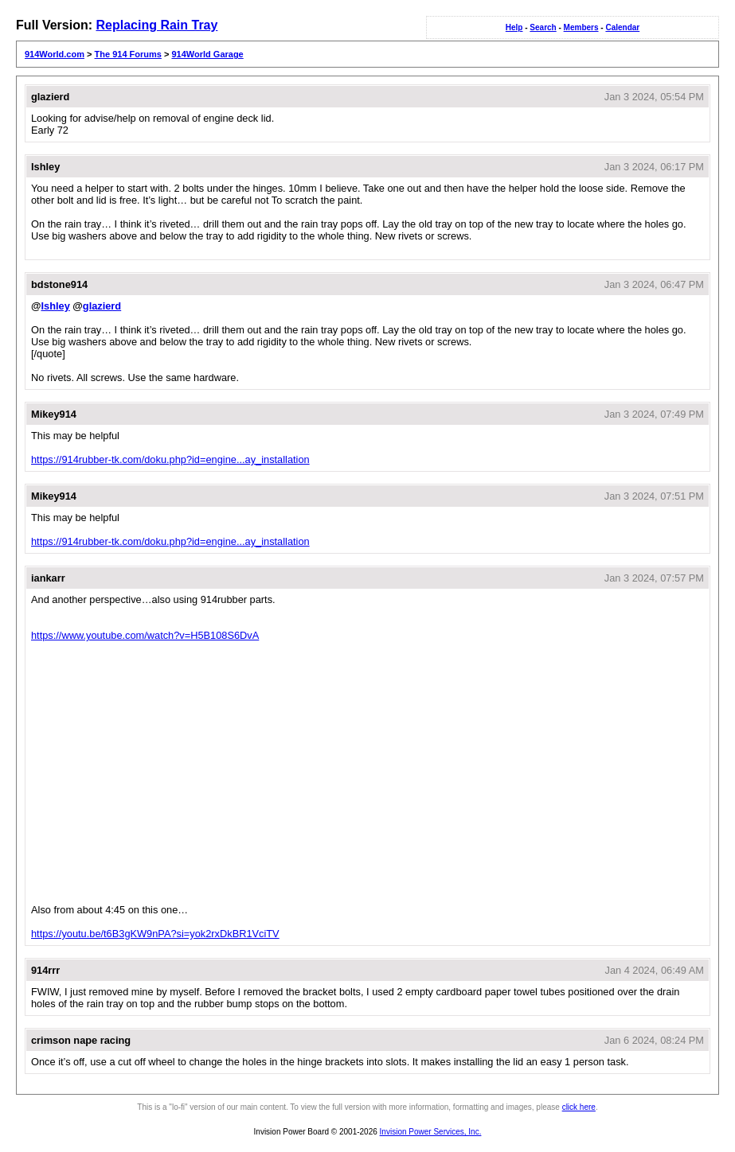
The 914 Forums (128, 54)
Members (581, 27)
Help (514, 27)
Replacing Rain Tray (156, 25)
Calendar (622, 27)
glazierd (102, 306)
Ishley (55, 306)
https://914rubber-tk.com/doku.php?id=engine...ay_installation (170, 459)
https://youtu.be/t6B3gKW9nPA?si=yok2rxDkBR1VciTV (155, 934)
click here (579, 1107)
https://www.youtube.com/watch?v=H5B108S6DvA (145, 635)
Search (543, 27)
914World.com (54, 54)
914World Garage (207, 54)
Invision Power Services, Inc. (431, 1131)
